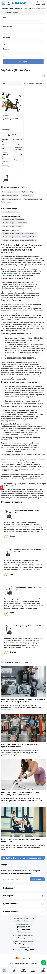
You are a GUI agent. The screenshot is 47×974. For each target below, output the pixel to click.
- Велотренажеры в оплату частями (14, 223)
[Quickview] (20, 96)
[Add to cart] (12, 134)
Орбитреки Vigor (28, 192)
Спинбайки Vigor (27, 195)
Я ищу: (5, 17)
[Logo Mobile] (19, 2)
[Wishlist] (20, 105)
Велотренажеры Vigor (10, 195)
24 (5, 83)
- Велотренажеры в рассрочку (12, 226)
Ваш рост (6, 37)
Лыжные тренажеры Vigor (33, 199)
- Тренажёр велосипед (10, 212)
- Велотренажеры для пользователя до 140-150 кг (19, 233)
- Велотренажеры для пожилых (13, 219)
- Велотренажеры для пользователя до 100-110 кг (19, 240)
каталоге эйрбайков (9, 273)
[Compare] (20, 100)
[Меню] (8, 3)
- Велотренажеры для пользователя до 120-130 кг (19, 237)
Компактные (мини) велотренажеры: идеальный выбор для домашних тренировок (20, 794)
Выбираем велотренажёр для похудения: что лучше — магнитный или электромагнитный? (23, 701)
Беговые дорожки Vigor (10, 192)
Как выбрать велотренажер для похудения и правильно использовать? (19, 746)
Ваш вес (6, 49)
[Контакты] (38, 3)
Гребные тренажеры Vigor (11, 199)
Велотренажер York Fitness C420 (28, 626)
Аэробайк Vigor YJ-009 (10, 119)
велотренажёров (39, 326)
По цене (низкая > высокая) (34, 83)
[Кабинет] (44, 3)
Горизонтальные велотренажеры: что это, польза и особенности (22, 840)
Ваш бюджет (7, 26)
